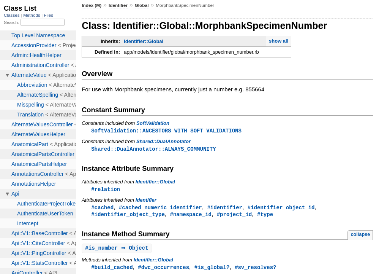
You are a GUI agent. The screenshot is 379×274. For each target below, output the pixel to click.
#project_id (234, 216)
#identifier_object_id (281, 208)
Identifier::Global (143, 41)
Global (142, 5)
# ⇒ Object (117, 250)
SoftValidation (152, 123)
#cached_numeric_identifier (160, 208)
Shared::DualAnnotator (163, 142)
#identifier (224, 208)
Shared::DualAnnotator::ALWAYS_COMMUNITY (153, 149)
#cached (102, 208)
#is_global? (212, 269)
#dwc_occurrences (163, 269)
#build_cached (112, 269)
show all (278, 41)
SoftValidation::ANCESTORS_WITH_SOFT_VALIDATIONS (166, 130)
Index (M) (91, 5)
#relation (105, 190)
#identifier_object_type (128, 216)
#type (265, 216)
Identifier (118, 5)
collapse (360, 236)
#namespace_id (191, 216)
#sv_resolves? (255, 269)
